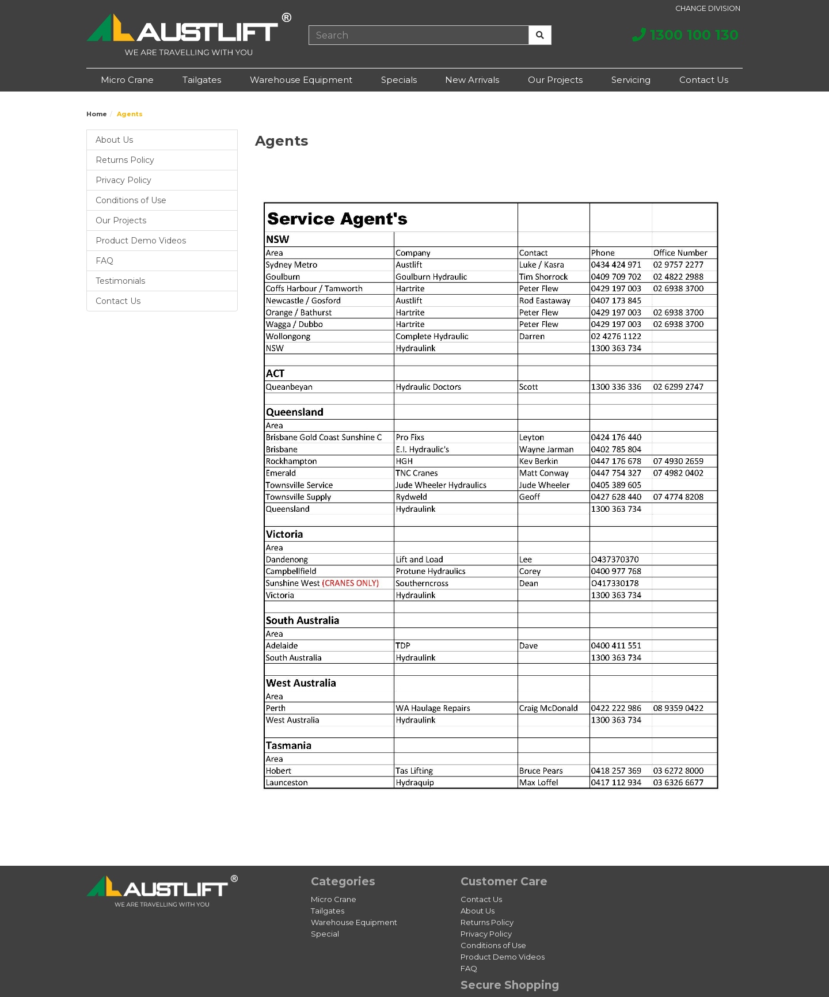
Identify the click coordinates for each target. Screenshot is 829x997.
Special (325, 933)
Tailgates (201, 79)
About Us (114, 140)
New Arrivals (472, 79)
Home (96, 114)
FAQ (104, 261)
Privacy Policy (123, 180)
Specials (399, 79)
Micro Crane (127, 79)
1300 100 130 (685, 34)
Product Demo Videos (141, 240)
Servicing (631, 79)
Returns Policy (125, 160)
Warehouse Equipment (301, 79)
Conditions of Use (131, 200)
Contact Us (703, 79)
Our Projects (555, 79)
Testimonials (120, 281)
